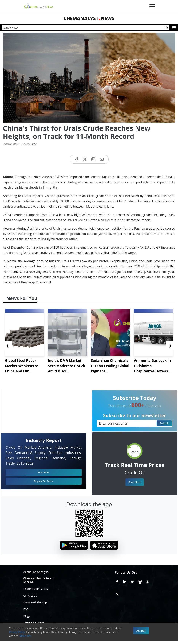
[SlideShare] (140, 581)
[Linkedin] (125, 581)
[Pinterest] (147, 581)
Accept (141, 630)
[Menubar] (152, 7)
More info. (25, 636)
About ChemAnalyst (35, 572)
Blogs (26, 616)
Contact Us (30, 595)
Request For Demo (43, 481)
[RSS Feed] (117, 594)
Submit (164, 423)
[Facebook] (117, 581)
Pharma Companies (35, 589)
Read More (134, 482)
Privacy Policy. (17, 632)
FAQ (26, 609)
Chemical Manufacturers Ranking (38, 580)
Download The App (35, 602)
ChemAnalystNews (89, 18)
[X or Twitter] (132, 581)
